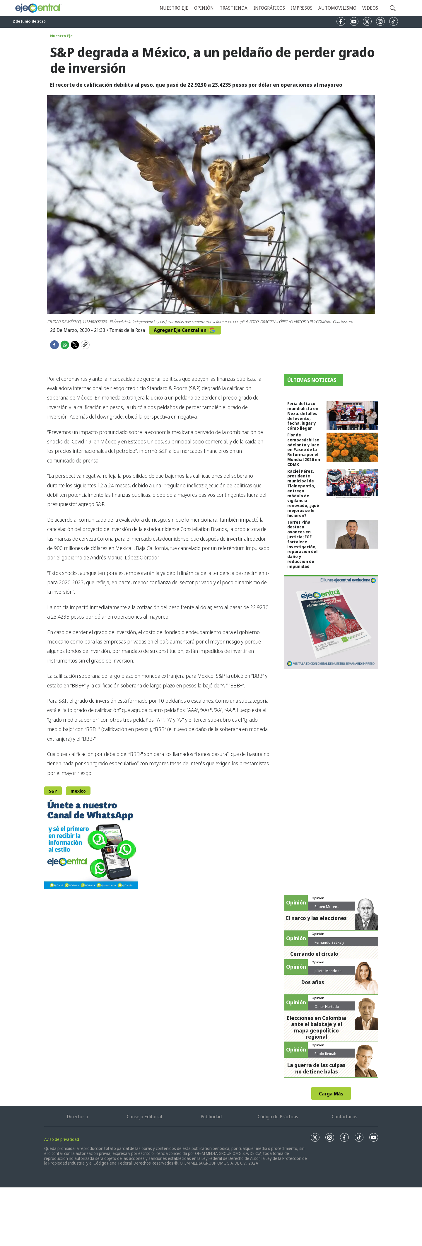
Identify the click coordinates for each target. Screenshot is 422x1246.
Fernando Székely (329, 942)
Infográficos (269, 8)
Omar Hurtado (327, 1006)
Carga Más (331, 1093)
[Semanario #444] (331, 622)
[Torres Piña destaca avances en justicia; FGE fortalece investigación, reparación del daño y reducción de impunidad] (352, 534)
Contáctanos (344, 1116)
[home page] (38, 8)
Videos (370, 8)
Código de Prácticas (278, 1116)
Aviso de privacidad (61, 1139)
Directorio (77, 1116)
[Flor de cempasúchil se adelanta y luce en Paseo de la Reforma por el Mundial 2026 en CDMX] (352, 447)
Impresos (301, 8)
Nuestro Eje (61, 35)
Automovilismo (337, 8)
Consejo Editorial (144, 1116)
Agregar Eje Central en (185, 330)
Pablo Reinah (325, 1053)
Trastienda (233, 8)
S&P (53, 791)
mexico (78, 791)
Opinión (204, 8)
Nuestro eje (174, 8)
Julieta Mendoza (328, 970)
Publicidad (211, 1116)
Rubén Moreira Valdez (327, 909)
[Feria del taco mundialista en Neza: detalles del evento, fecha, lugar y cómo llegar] (352, 415)
